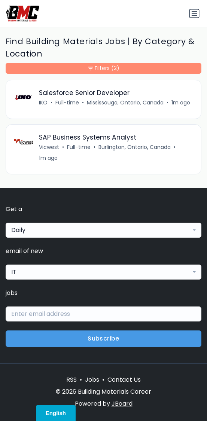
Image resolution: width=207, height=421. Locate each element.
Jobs (92, 379)
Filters (103, 68)
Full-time (67, 102)
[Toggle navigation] (194, 13)
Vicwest (49, 147)
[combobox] (103, 230)
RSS (71, 379)
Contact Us (124, 379)
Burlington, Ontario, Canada (134, 147)
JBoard (122, 403)
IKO (43, 102)
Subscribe (103, 338)
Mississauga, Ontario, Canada (125, 102)
